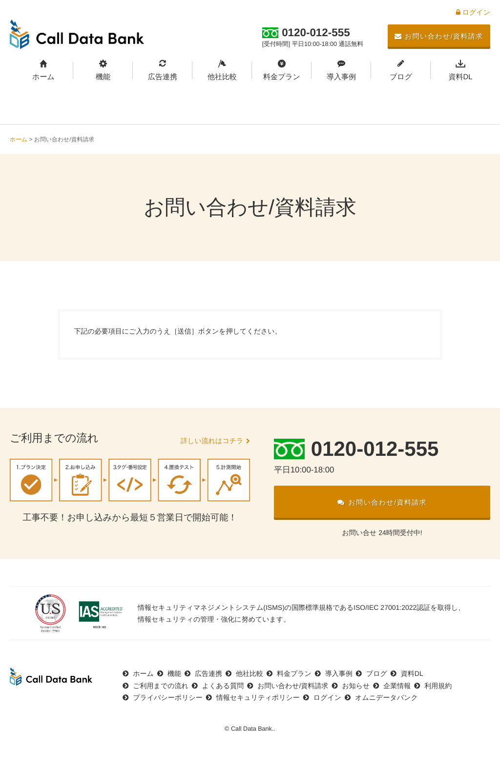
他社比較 (222, 77)
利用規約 (438, 686)
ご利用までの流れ (160, 686)
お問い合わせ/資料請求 (439, 36)
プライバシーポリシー (168, 697)
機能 (103, 77)
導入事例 (341, 77)
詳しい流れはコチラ (212, 441)
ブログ (401, 77)
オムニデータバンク (386, 697)
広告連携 (162, 77)
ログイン (473, 12)
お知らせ (356, 686)
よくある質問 (223, 686)
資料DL (460, 77)
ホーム (43, 77)
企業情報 (397, 686)
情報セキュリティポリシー (258, 697)
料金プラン (281, 77)
